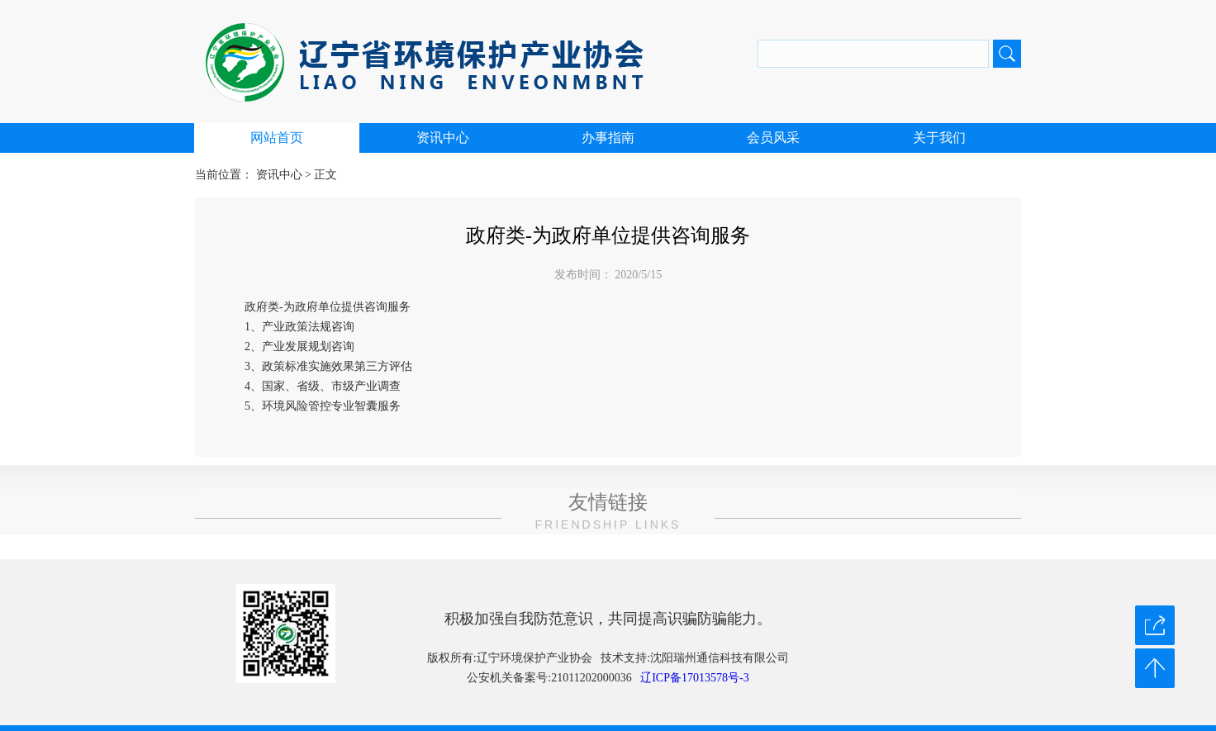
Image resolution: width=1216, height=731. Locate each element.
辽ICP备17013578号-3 (694, 678)
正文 (325, 175)
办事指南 (608, 138)
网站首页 (276, 138)
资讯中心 (442, 138)
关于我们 (939, 138)
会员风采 (773, 138)
